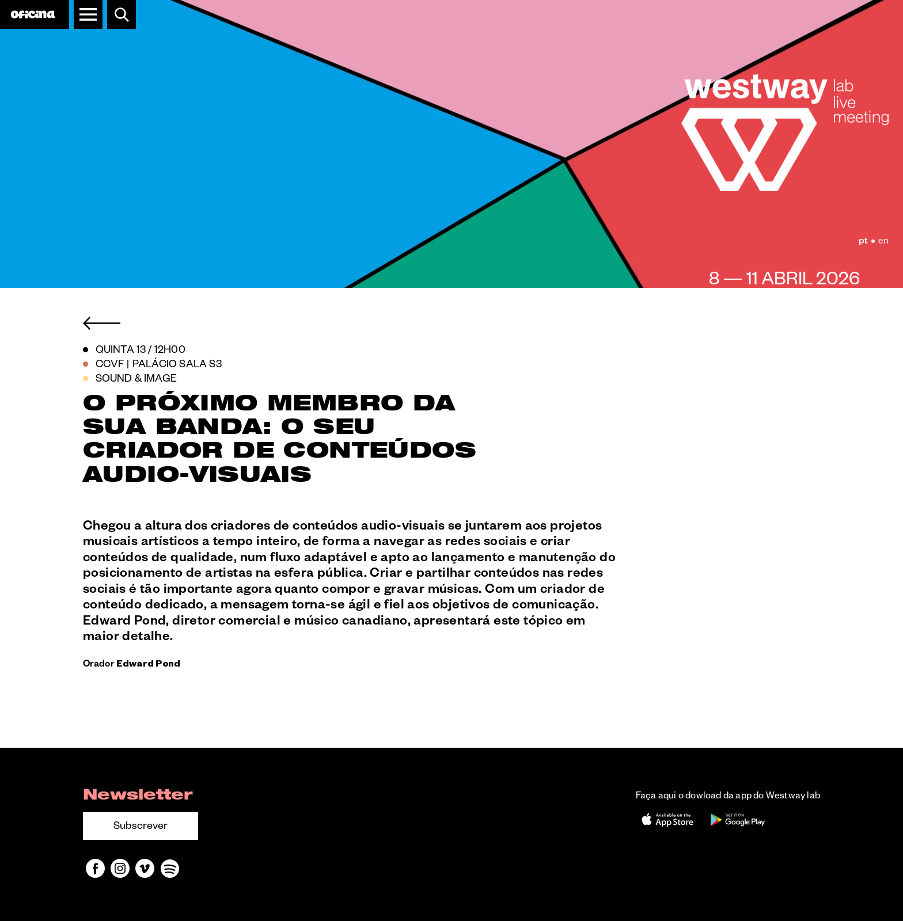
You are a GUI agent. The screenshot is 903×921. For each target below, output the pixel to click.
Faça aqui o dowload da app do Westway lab (728, 797)
